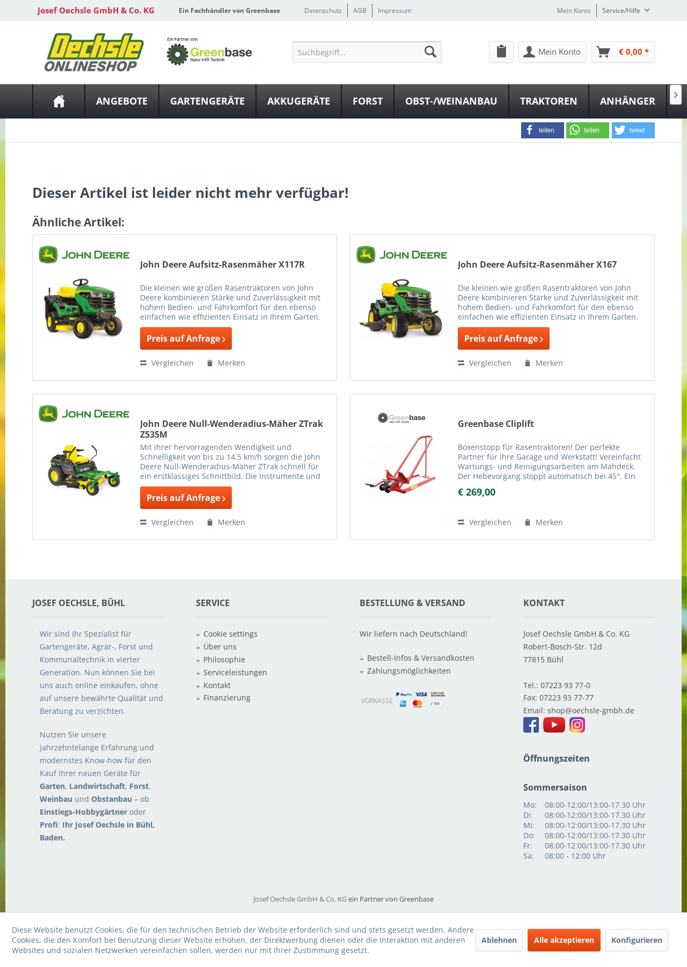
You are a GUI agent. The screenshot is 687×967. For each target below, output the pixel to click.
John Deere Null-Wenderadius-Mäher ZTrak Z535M (231, 429)
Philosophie (224, 659)
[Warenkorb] (623, 52)
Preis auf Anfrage (186, 338)
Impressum (395, 10)
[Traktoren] (548, 101)
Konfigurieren (636, 940)
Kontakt (217, 685)
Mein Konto (574, 10)
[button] (542, 130)
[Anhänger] (627, 101)
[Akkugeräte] (299, 101)
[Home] (58, 101)
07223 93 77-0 (565, 685)
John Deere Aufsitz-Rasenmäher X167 (537, 264)
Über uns (220, 646)
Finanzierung (227, 697)
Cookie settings (230, 634)
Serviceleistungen (235, 672)
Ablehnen (499, 940)
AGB (360, 10)
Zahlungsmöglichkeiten (409, 671)
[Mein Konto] (552, 52)
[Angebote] (121, 101)
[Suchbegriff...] (367, 52)
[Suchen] (430, 51)
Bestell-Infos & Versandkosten (420, 658)
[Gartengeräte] (207, 101)
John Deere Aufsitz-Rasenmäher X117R (222, 264)
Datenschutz (323, 10)
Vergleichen (167, 363)
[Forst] (367, 101)
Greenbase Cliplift (496, 424)
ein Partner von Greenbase (391, 899)
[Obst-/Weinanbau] (451, 101)
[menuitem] (367, 51)
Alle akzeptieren (564, 940)
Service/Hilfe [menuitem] (622, 10)
